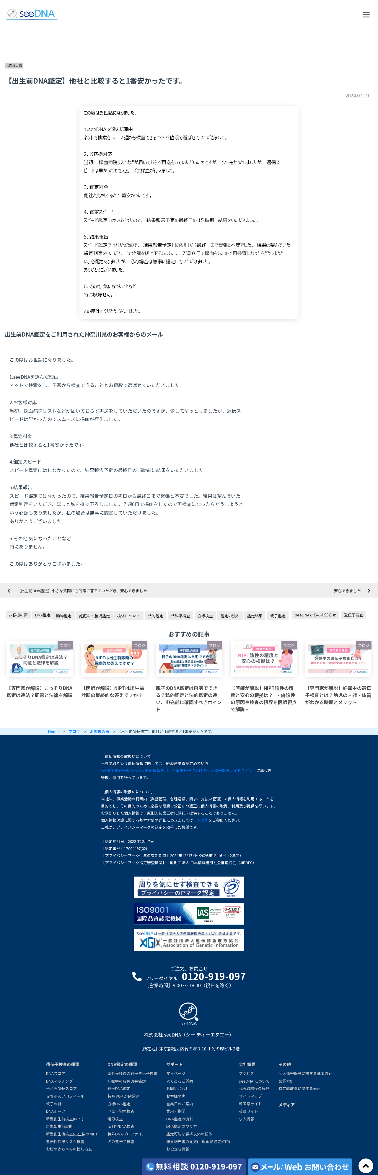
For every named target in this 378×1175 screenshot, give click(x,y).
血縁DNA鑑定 (119, 1104)
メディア (286, 1104)
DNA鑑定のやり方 (181, 1126)
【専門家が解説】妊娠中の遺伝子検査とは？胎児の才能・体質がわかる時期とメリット (338, 695)
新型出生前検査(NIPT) (64, 1119)
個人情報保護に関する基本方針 (305, 1073)
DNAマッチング (59, 1081)
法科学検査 (180, 615)
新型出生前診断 (59, 1126)
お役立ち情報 (177, 1149)
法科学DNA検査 (120, 1126)
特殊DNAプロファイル (126, 1134)
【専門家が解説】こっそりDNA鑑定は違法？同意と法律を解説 (39, 691)
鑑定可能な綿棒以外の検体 (189, 1134)
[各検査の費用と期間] (194, 1166)
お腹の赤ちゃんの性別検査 (69, 1149)
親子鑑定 (278, 615)
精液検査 (115, 1119)
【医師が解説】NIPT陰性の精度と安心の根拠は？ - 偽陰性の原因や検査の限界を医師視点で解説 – (264, 698)
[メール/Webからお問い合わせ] (300, 1166)
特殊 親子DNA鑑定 (123, 1096)
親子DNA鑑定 (119, 1088)
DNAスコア (55, 1073)
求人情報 (246, 1119)
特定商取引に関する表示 (299, 1088)
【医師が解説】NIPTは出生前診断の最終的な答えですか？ (112, 691)
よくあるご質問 (179, 1081)
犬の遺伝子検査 (120, 1141)
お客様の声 (14, 65)
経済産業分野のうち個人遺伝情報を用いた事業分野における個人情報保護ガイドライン (177, 770)
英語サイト (248, 1111)
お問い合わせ (177, 1088)
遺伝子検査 (353, 615)
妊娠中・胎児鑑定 (94, 615)
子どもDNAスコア (61, 1088)
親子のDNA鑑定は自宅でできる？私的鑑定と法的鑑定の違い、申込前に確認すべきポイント (189, 698)
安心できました (347, 590)
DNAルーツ (55, 1111)
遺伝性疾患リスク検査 (65, 1141)
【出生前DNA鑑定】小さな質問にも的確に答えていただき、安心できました (82, 590)
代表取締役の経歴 (254, 1088)
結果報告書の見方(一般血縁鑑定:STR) (198, 1141)
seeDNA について (254, 1081)
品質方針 (286, 1081)
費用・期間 (175, 1111)
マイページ (175, 1073)
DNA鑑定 (42, 615)
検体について (128, 615)
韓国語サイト (250, 1104)
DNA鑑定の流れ (179, 1119)
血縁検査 (205, 615)
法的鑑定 (155, 615)
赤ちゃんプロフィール (65, 1096)
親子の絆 (53, 1104)
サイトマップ (250, 1096)
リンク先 (200, 820)
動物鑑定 (63, 615)
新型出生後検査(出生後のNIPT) (72, 1134)
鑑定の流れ (230, 615)
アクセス (246, 1073)
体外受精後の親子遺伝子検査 (132, 1073)
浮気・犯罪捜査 (120, 1111)
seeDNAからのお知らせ (315, 615)
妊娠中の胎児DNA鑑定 (126, 1081)
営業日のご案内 (179, 1104)
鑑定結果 (255, 615)
